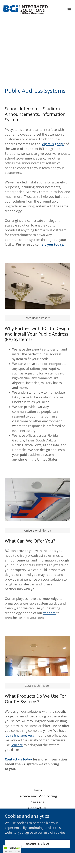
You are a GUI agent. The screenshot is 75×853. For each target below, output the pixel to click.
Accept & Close (37, 846)
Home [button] (37, 790)
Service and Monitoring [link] (37, 796)
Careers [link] (37, 802)
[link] (25, 9)
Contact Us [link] (37, 808)
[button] (69, 10)
